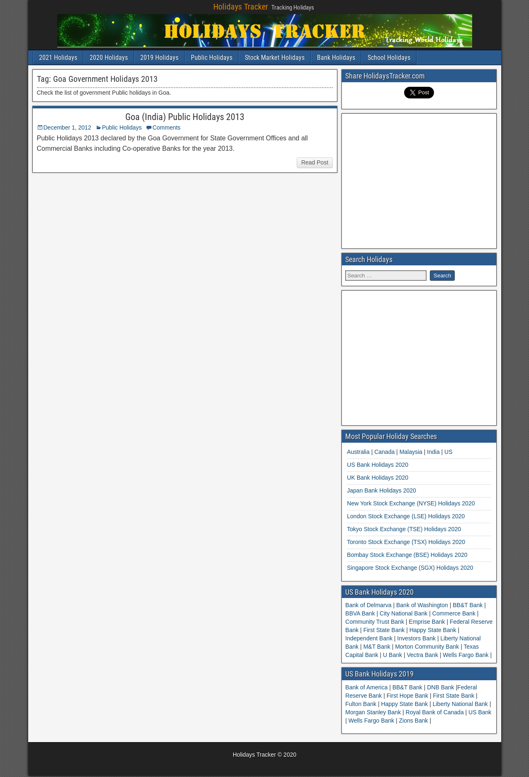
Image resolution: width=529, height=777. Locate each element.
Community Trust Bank (375, 621)
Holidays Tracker (240, 7)
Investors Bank (416, 638)
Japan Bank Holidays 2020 (381, 490)
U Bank (392, 655)
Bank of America (367, 687)
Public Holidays (211, 57)
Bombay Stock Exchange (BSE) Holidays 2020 (407, 554)
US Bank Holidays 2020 (377, 464)
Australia (358, 452)
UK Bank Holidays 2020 (377, 477)
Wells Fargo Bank (465, 655)
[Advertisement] (419, 180)
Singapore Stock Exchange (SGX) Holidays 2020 (410, 567)
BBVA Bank (360, 613)
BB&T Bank (467, 605)
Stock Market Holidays (275, 57)
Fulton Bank (361, 704)
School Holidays (389, 57)
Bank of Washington (422, 605)
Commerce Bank (454, 613)
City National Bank (403, 613)
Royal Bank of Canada (436, 712)
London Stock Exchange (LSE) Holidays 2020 (406, 516)
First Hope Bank (408, 695)
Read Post (314, 162)
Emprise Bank (426, 621)
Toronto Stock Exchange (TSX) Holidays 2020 (406, 542)
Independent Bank (369, 638)
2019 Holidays (159, 57)
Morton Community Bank (427, 646)
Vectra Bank (422, 655)
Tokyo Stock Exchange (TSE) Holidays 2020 (404, 529)
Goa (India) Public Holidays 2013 (184, 117)
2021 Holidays (58, 57)
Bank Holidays (336, 57)
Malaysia (411, 452)
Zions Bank (414, 720)
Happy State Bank (433, 630)
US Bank (479, 712)
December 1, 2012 (67, 127)
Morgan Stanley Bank (373, 712)
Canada (384, 452)
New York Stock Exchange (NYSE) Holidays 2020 (411, 503)
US (448, 452)
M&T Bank (377, 646)
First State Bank (384, 630)
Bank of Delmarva (369, 605)
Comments (166, 127)
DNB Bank (441, 687)
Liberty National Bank (461, 704)
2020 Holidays (109, 57)
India (433, 452)
